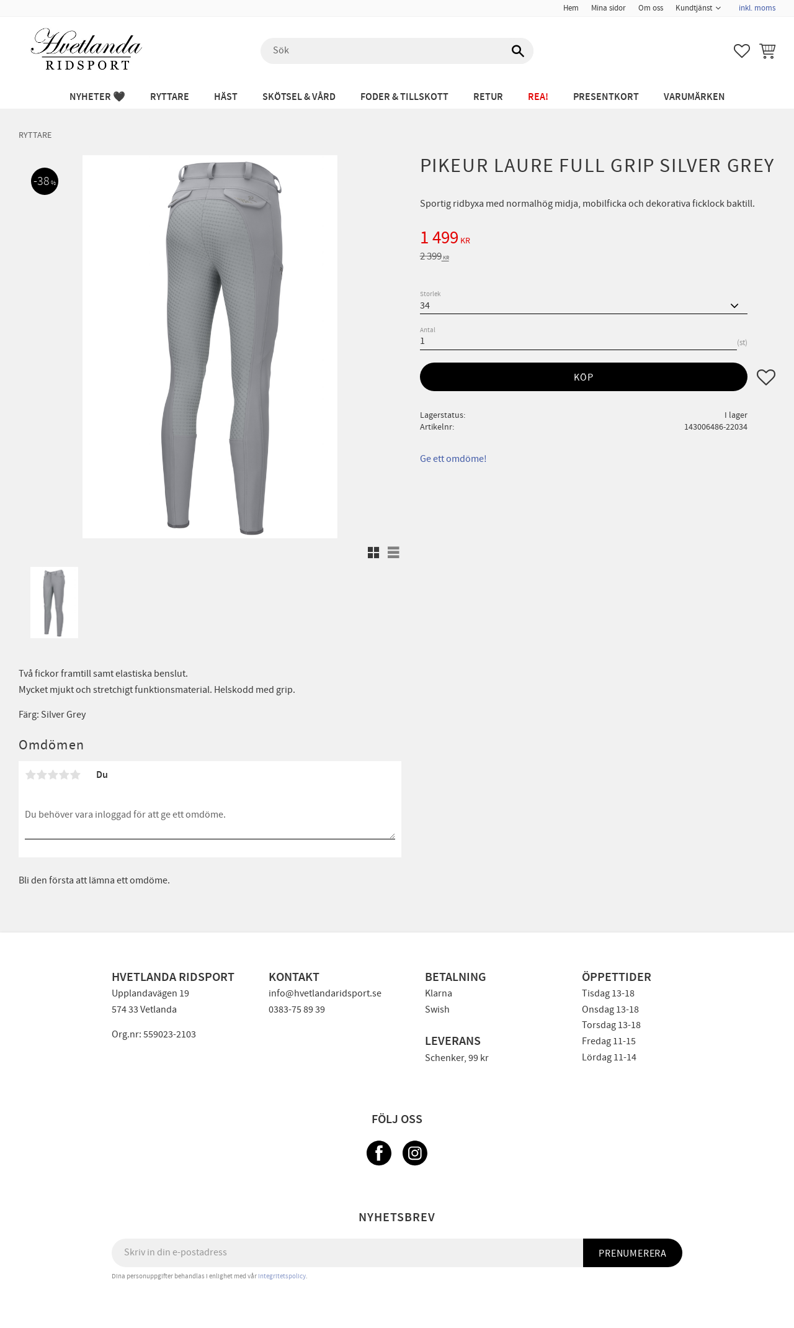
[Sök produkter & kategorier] (397, 51)
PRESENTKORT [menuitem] (606, 97)
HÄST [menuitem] (226, 97)
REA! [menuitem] (538, 97)
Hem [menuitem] (571, 8)
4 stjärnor (63, 774)
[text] (597, 239)
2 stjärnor (41, 774)
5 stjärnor (75, 774)
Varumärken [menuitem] (694, 97)
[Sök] (517, 51)
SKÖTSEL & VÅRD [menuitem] (299, 97)
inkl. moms (757, 8)
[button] (742, 51)
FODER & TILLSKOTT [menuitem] (404, 97)
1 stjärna (30, 774)
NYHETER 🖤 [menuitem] (97, 97)
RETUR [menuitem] (488, 97)
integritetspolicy (282, 1276)
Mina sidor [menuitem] (608, 8)
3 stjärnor (52, 774)
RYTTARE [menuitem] (169, 97)
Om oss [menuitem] (650, 8)
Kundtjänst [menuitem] (694, 8)
